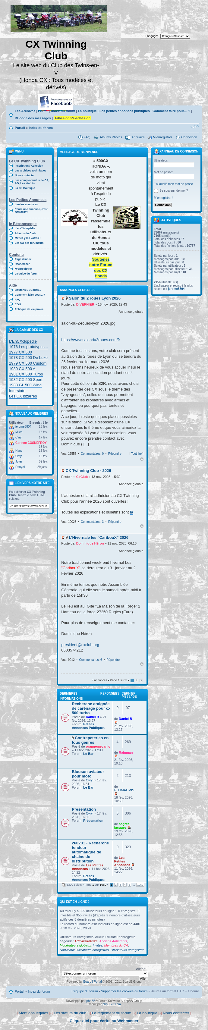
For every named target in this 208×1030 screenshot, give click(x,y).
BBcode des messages (33, 118)
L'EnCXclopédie (23, 341)
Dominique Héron (90, 543)
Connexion (189, 137)
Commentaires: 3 (92, 521)
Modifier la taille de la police (194, 126)
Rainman (126, 752)
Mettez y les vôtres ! (28, 238)
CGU (18, 304)
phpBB (90, 1001)
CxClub (82, 477)
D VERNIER (85, 304)
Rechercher (22, 263)
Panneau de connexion (176, 151)
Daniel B (92, 717)
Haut (141, 459)
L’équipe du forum (26, 273)
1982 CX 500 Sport (26, 379)
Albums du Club (25, 233)
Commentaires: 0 (92, 453)
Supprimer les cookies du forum (124, 991)
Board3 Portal (92, 981)
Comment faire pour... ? (30, 294)
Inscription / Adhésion (29, 165)
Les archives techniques (30, 170)
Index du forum (63, 111)
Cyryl (18, 437)
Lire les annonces (26, 204)
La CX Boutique (25, 188)
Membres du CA (116, 945)
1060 (140, 884)
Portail (43, 111)
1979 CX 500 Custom (27, 363)
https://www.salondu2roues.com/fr (90, 340)
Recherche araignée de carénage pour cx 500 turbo (91, 708)
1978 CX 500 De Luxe (28, 357)
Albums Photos (111, 137)
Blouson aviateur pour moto (88, 773)
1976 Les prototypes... (28, 346)
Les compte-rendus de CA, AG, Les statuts (32, 182)
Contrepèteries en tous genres (90, 740)
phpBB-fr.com (111, 1004)
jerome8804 (23, 426)
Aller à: (141, 969)
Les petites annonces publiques (124, 111)
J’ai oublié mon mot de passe (173, 184)
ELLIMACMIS (124, 790)
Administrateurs (85, 941)
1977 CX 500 (20, 352)
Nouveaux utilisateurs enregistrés (84, 950)
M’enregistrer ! (163, 197)
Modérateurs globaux (75, 945)
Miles (18, 432)
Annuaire (138, 137)
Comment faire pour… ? (171, 111)
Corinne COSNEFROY (31, 442)
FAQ (87, 137)
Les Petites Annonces (87, 867)
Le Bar (88, 753)
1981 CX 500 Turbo (26, 374)
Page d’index (23, 259)
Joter (18, 461)
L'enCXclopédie (25, 228)
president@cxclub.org (80, 644)
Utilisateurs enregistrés (127, 950)
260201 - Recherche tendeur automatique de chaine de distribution (90, 852)
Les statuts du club (70, 1013)
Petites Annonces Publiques (88, 726)
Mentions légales (33, 1013)
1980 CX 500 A (22, 368)
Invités (97, 945)
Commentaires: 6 (90, 659)
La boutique (87, 111)
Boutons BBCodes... (28, 289)
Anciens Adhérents (113, 941)
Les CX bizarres (23, 396)
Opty (18, 456)
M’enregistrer (162, 137)
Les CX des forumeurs (29, 242)
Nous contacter (25, 175)
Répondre (114, 453)
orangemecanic (98, 746)
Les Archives (25, 111)
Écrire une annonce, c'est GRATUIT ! (31, 211)
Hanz (18, 450)
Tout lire (136, 453)
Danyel (20, 467)
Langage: (152, 36)
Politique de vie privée (29, 309)
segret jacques (121, 825)
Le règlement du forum (111, 1013)
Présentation (84, 809)
